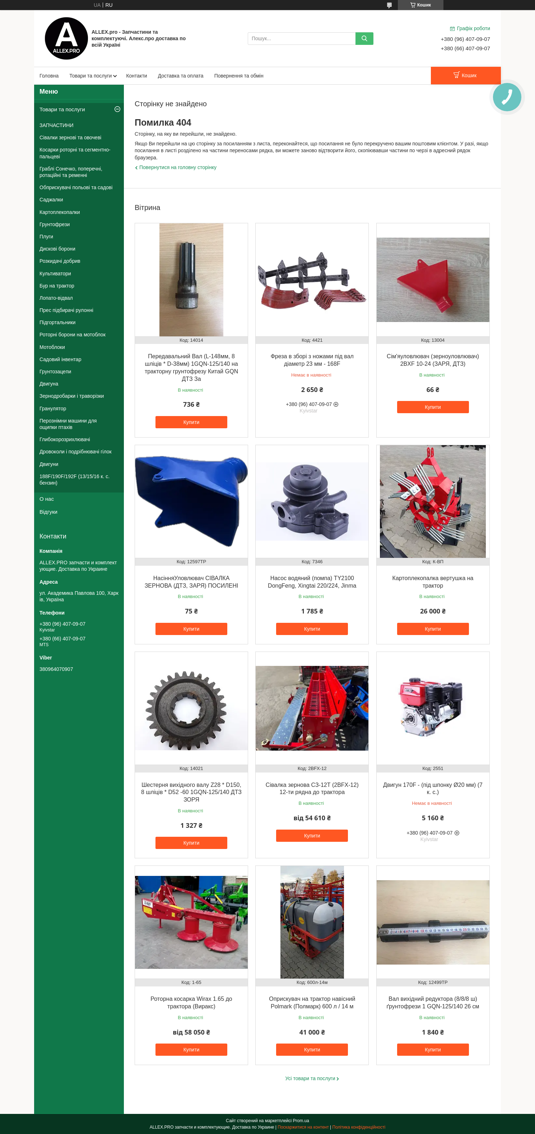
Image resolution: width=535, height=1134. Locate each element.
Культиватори (55, 273)
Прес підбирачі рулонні (66, 310)
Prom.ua (301, 1120)
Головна (49, 76)
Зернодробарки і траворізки (71, 396)
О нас (46, 499)
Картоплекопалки (59, 212)
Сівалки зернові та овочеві (70, 137)
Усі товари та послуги (310, 1078)
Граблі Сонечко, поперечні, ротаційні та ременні (70, 172)
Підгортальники (57, 322)
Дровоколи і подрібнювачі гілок (75, 451)
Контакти (136, 76)
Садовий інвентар (60, 359)
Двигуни (48, 464)
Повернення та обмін (239, 76)
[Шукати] (364, 38)
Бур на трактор (56, 286)
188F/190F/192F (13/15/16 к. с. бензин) (74, 479)
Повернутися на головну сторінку (178, 167)
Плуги (46, 236)
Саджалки (51, 199)
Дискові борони (57, 249)
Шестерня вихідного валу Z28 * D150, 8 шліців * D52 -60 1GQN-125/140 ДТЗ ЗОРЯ (191, 792)
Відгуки (48, 512)
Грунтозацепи (55, 371)
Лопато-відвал (56, 298)
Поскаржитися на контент (303, 1127)
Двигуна (48, 384)
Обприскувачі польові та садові (75, 187)
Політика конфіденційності (359, 1127)
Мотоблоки (52, 347)
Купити (191, 422)
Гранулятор (52, 408)
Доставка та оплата (181, 76)
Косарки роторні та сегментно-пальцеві (75, 153)
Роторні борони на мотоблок (72, 334)
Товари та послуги (90, 76)
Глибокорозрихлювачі (64, 439)
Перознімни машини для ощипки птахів (68, 424)
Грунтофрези (54, 224)
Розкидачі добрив (59, 261)
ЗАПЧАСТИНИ (56, 125)
